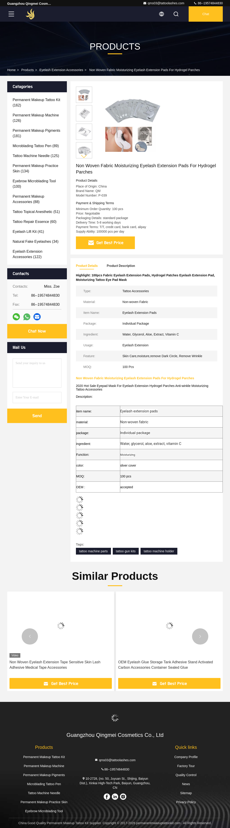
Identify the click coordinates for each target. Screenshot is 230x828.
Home (11, 70)
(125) (36, 156)
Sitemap (186, 793)
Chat (205, 14)
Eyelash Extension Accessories (61, 70)
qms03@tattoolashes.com (163, 3)
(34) (36, 241)
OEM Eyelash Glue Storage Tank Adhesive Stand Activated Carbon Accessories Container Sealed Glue (165, 664)
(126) (36, 118)
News (186, 784)
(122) (27, 254)
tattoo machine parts (93, 551)
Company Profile (186, 757)
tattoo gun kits (126, 551)
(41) (28, 232)
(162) (36, 102)
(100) (34, 183)
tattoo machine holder (159, 551)
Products (27, 70)
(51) (36, 212)
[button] (84, 156)
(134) (35, 168)
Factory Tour (186, 766)
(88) (28, 199)
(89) (36, 146)
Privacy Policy (186, 802)
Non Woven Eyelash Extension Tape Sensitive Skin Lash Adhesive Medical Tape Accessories (54, 664)
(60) (34, 222)
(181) (36, 133)
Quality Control (186, 775)
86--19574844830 (208, 3)
